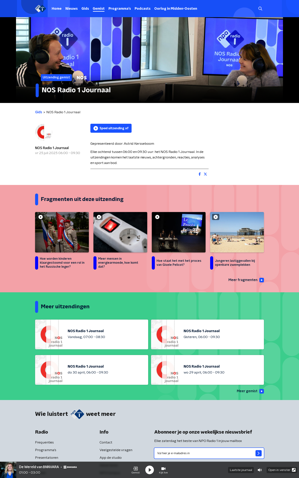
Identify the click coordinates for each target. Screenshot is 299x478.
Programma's (120, 8)
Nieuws (71, 8)
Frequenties (44, 442)
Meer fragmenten (246, 280)
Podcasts (142, 8)
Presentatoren (46, 458)
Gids (85, 8)
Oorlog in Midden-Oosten (175, 8)
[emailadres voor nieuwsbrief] (209, 453)
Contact (106, 442)
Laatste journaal (241, 470)
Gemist (99, 8)
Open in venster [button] (282, 470)
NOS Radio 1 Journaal (52, 148)
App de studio (111, 458)
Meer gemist (250, 391)
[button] (135, 470)
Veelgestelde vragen (116, 450)
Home (57, 8)
